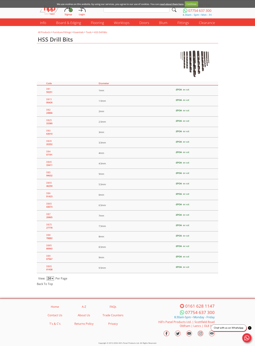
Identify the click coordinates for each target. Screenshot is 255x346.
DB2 (49, 111)
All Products (44, 32)
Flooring (97, 22)
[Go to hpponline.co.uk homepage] (49, 9)
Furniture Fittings (62, 32)
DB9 (49, 257)
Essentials (78, 32)
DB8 (49, 236)
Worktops (121, 22)
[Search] (174, 10)
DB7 (49, 215)
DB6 (49, 195)
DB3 (49, 132)
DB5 (49, 174)
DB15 (49, 101)
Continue (191, 3)
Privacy (113, 324)
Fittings (183, 22)
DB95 (49, 268)
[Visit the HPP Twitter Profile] (178, 333)
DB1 (49, 90)
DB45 (49, 163)
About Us (84, 315)
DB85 (49, 247)
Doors (144, 22)
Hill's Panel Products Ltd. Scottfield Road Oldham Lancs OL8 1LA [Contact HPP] (186, 324)
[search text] (136, 10)
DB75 (49, 226)
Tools (89, 32)
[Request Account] (68, 9)
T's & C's (55, 324)
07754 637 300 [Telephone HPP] (200, 312)
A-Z (84, 307)
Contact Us (55, 315)
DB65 (49, 205)
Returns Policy (84, 324)
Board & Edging (68, 22)
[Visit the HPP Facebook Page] (166, 333)
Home (55, 307)
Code (49, 83)
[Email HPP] (212, 333)
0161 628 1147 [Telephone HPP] (200, 306)
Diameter (104, 83)
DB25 (49, 122)
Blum (163, 22)
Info (43, 22)
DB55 (49, 184)
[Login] (81, 9)
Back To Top (45, 284)
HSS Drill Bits (100, 32)
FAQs (113, 307)
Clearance (207, 22)
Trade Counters (113, 315)
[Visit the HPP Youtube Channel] (189, 333)
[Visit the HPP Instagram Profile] (200, 333)
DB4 (49, 153)
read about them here (171, 3)
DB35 (49, 142)
